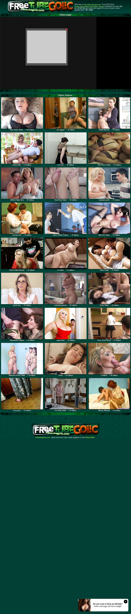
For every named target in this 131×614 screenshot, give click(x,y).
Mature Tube (78, 6)
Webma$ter (90, 437)
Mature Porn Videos (91, 6)
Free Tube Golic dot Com (92, 4)
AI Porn (101, 6)
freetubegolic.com (42, 437)
